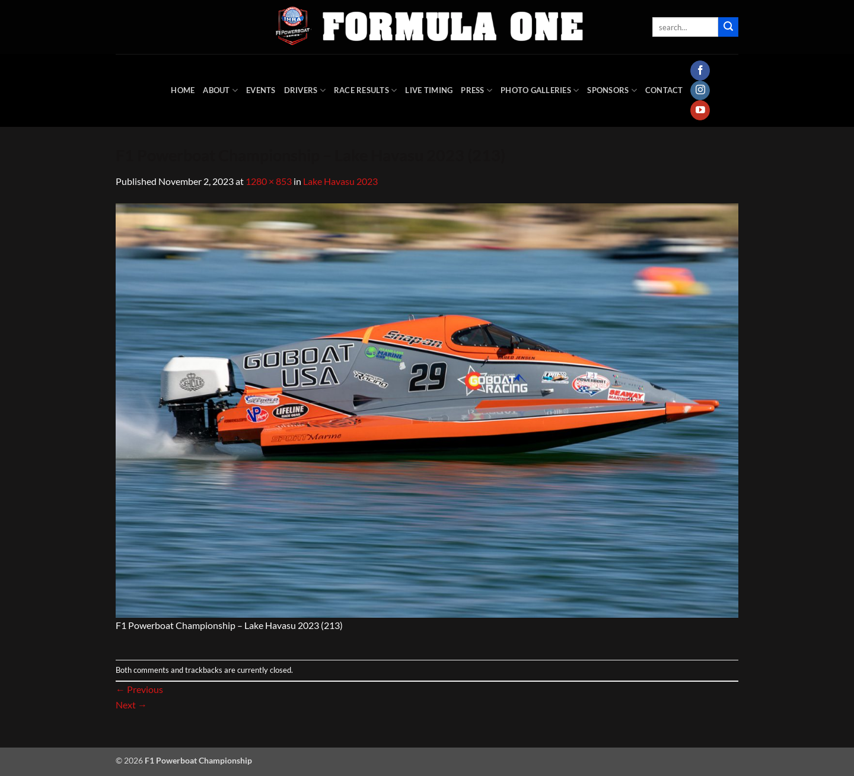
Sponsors (612, 90)
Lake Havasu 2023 (340, 181)
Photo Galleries (540, 90)
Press (476, 90)
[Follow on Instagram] (700, 91)
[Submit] (728, 27)
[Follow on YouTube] (700, 110)
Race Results (365, 90)
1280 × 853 (269, 181)
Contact (664, 90)
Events (261, 90)
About (220, 90)
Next (131, 704)
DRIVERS (305, 90)
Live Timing (429, 90)
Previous (139, 689)
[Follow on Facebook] (700, 70)
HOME (183, 90)
